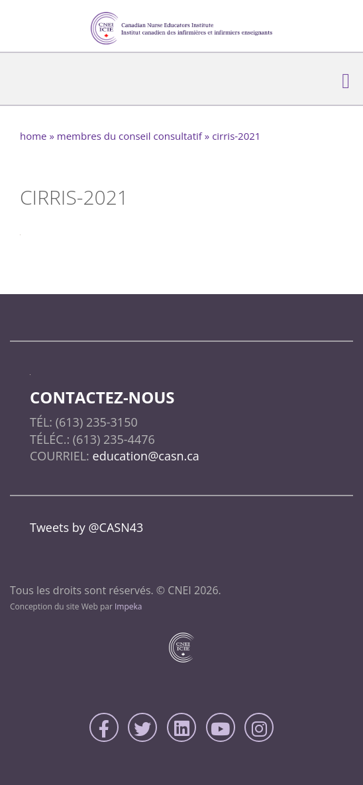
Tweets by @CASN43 (86, 527)
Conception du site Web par (76, 606)
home (33, 135)
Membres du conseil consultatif (129, 135)
